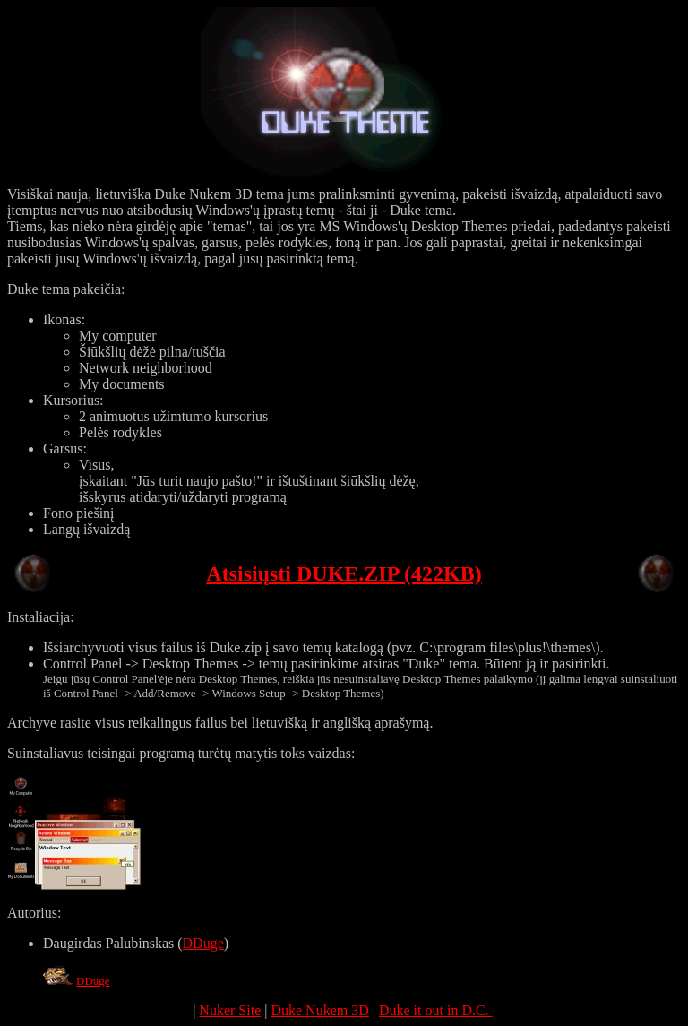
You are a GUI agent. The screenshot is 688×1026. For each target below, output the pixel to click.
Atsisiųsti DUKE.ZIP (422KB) (343, 573)
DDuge (203, 943)
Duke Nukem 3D (319, 1010)
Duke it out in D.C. (436, 1010)
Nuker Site (230, 1010)
